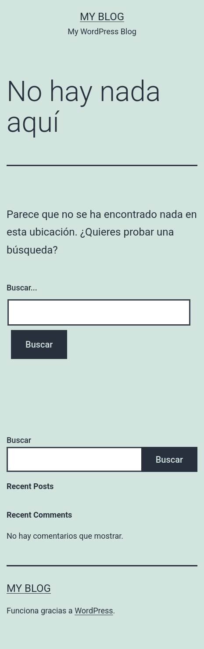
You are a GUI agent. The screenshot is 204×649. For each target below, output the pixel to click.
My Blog (102, 17)
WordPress (94, 610)
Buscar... (22, 287)
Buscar (19, 440)
